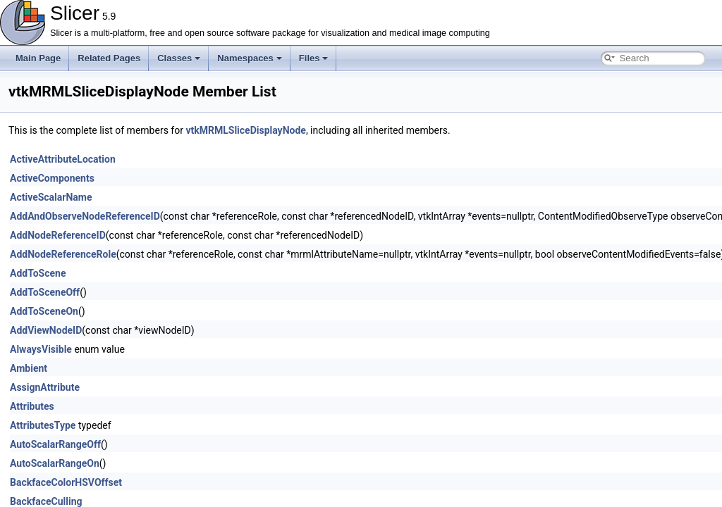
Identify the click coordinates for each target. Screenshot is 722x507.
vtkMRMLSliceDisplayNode (245, 130)
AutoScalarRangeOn (54, 463)
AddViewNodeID (46, 330)
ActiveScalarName (51, 197)
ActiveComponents (52, 178)
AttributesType (42, 425)
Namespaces (249, 58)
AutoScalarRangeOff (55, 444)
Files (314, 58)
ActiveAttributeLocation (63, 159)
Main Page (38, 58)
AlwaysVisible (41, 349)
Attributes (32, 406)
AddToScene (38, 273)
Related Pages (109, 58)
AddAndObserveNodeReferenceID (85, 216)
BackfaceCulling (46, 501)
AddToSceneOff (45, 292)
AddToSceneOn (44, 311)
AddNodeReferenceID (58, 235)
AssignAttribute (45, 387)
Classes (178, 58)
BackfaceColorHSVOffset (66, 482)
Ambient (28, 368)
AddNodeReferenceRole (63, 254)
